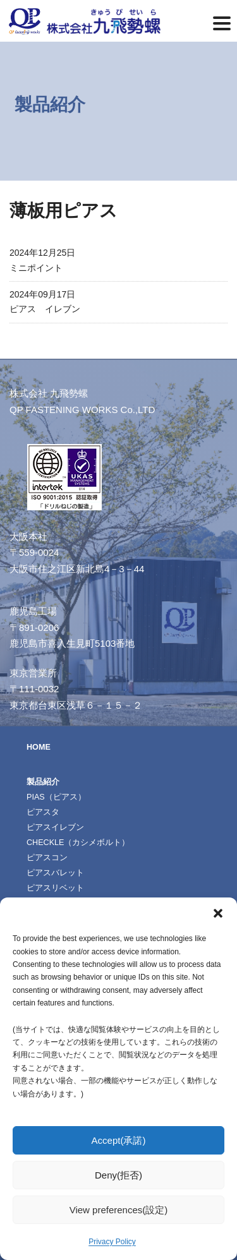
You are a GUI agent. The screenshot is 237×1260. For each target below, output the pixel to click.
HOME (39, 747)
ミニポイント (36, 268)
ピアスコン (47, 857)
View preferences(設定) (119, 1209)
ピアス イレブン (44, 309)
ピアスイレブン (55, 827)
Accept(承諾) (119, 1140)
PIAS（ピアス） (56, 797)
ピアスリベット (55, 888)
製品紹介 (43, 781)
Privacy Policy (112, 1241)
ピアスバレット (55, 872)
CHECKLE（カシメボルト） (78, 842)
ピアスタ (43, 812)
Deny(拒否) (118, 1175)
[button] (218, 913)
